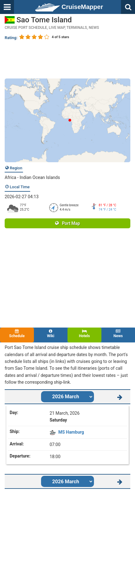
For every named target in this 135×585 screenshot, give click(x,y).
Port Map (67, 223)
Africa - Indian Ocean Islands (32, 177)
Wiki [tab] (50, 333)
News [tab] (118, 333)
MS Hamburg (71, 432)
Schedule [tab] (17, 333)
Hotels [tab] (84, 333)
